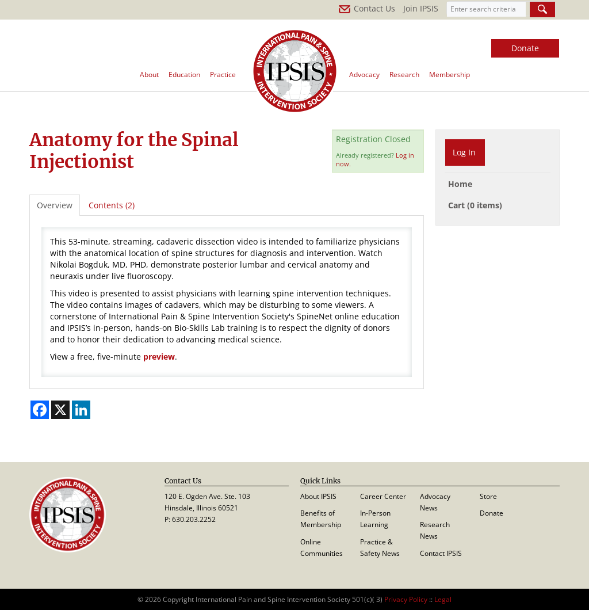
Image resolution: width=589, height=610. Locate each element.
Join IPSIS (420, 8)
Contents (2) (112, 205)
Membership (449, 74)
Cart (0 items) (475, 205)
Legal (443, 599)
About (149, 74)
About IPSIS (318, 496)
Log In (464, 152)
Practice (223, 74)
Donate (525, 48)
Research (404, 74)
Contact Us (366, 8)
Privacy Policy (405, 599)
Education (184, 74)
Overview (54, 205)
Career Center (383, 496)
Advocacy (364, 74)
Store (488, 496)
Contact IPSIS (441, 553)
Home (460, 183)
